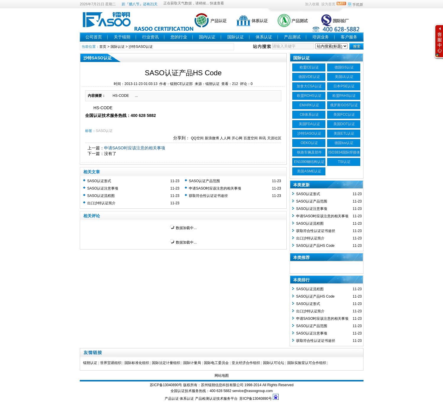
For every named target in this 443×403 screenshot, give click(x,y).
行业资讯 (150, 37)
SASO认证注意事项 (102, 188)
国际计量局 (192, 363)
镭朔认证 (90, 363)
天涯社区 (274, 138)
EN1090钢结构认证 (309, 162)
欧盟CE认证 (309, 67)
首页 (102, 47)
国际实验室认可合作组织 (306, 363)
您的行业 (179, 37)
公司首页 (93, 37)
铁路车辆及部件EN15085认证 (309, 153)
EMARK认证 (309, 105)
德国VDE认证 (309, 77)
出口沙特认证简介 (101, 203)
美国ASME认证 (309, 171)
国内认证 (207, 37)
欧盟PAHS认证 (344, 96)
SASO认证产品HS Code (315, 246)
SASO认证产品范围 (204, 181)
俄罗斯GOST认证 (344, 105)
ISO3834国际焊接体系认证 (344, 153)
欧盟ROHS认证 (309, 96)
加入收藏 (312, 4)
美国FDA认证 (309, 124)
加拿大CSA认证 (309, 86)
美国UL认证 (344, 77)
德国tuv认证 (344, 143)
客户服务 (349, 37)
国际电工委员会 (216, 363)
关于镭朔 (122, 37)
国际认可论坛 (273, 363)
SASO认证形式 (99, 181)
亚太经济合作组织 (246, 363)
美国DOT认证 (344, 124)
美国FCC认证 (344, 114)
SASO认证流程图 (101, 196)
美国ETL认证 (344, 133)
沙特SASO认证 (140, 47)
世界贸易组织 (110, 363)
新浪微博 (212, 138)
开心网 (237, 138)
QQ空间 (197, 138)
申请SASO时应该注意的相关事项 (134, 148)
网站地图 (222, 375)
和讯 (262, 138)
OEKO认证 (309, 143)
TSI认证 (344, 162)
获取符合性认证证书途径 (208, 196)
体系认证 (264, 37)
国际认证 (235, 37)
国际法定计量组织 (166, 363)
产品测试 (292, 37)
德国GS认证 (344, 67)
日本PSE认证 (344, 86)
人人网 (225, 138)
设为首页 (328, 4)
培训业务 (320, 37)
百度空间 (251, 138)
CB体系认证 (309, 114)
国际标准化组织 (136, 363)
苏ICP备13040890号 (166, 385)
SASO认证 (104, 131)
